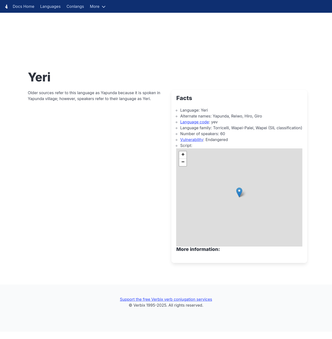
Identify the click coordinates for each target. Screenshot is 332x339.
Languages (50, 6)
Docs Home (18, 6)
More (94, 6)
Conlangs (75, 6)
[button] (239, 192)
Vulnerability (191, 139)
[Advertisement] (147, 34)
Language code (194, 121)
